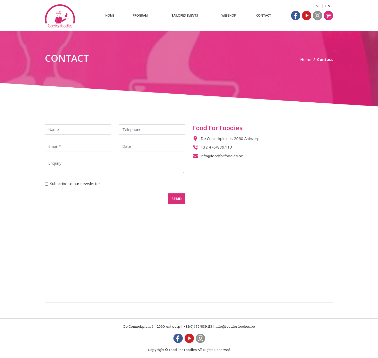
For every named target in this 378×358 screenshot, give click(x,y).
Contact (263, 15)
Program (140, 15)
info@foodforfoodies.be (222, 155)
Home (109, 15)
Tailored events (184, 15)
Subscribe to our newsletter (75, 183)
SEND (176, 198)
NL (317, 5)
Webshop (228, 15)
